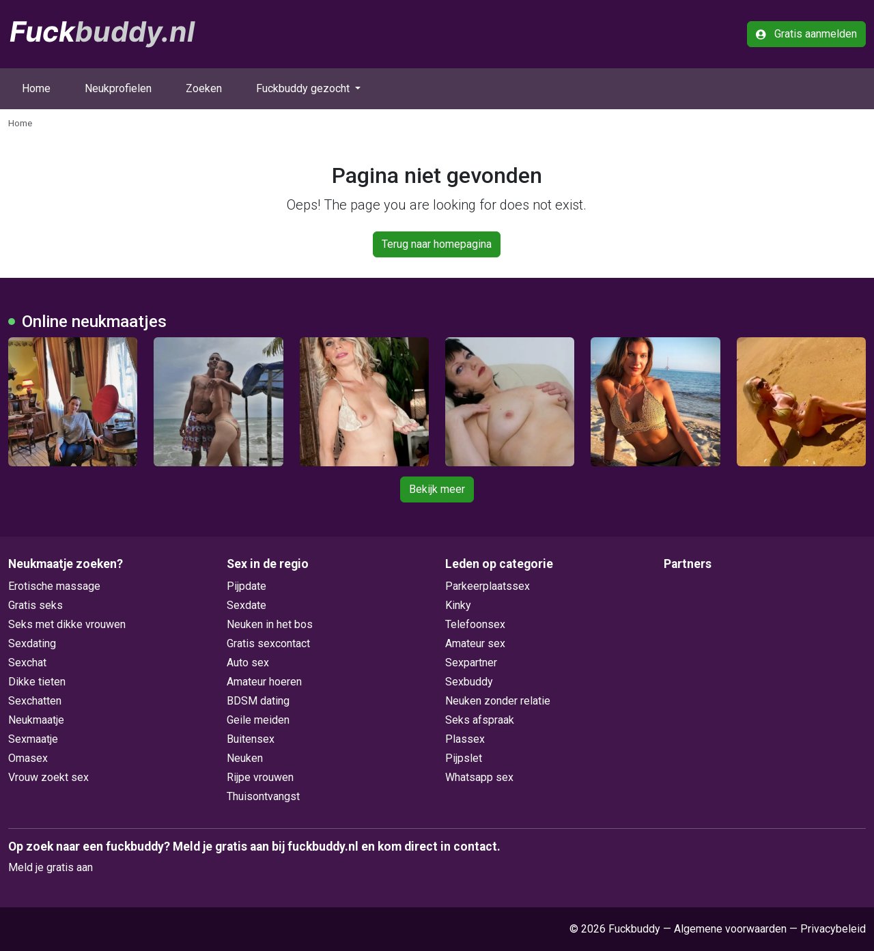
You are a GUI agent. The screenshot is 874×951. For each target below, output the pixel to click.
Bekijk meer (437, 489)
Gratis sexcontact (268, 643)
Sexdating (32, 643)
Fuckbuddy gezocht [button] (304, 88)
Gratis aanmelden (806, 33)
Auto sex (248, 662)
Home (36, 88)
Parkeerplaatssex (487, 586)
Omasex (28, 758)
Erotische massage (54, 586)
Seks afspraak (479, 719)
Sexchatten (34, 700)
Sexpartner (471, 662)
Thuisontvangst (263, 796)
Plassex (465, 739)
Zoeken (204, 88)
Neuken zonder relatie (497, 700)
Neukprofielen (118, 88)
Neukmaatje (36, 719)
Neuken (245, 758)
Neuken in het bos (270, 624)
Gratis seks (35, 605)
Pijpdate (246, 586)
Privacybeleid (833, 928)
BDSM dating (258, 700)
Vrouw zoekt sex (48, 777)
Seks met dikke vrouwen (67, 624)
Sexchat (27, 662)
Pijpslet (463, 758)
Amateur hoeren (264, 681)
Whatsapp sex (479, 777)
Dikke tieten (37, 681)
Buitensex (250, 739)
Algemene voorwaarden (730, 928)
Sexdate (246, 605)
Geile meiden (258, 719)
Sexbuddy (469, 681)
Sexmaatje (33, 739)
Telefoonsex (475, 624)
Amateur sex (475, 643)
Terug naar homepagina (437, 244)
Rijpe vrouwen (260, 777)
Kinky (458, 605)
